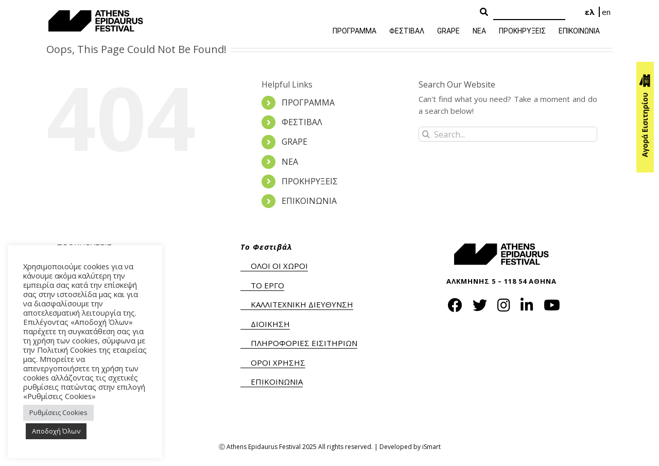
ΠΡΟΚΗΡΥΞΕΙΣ (310, 181)
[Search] (529, 12)
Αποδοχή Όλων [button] (56, 431)
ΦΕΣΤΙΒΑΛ (302, 122)
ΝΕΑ (290, 161)
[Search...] (508, 134)
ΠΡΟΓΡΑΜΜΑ (308, 102)
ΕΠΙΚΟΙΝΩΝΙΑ (309, 200)
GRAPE (294, 141)
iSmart (431, 446)
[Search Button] (484, 12)
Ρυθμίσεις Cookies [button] (58, 412)
